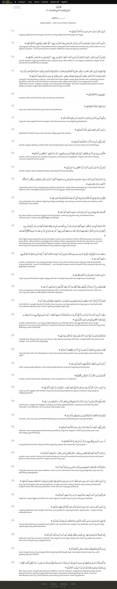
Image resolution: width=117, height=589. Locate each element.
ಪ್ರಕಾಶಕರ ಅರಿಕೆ (54, 2)
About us (44, 584)
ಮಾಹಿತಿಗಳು (44, 2)
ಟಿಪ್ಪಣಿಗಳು (64, 2)
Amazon (73, 584)
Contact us (53, 584)
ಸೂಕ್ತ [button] (30, 2)
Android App (64, 584)
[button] (22, 2)
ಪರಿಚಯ (36, 2)
